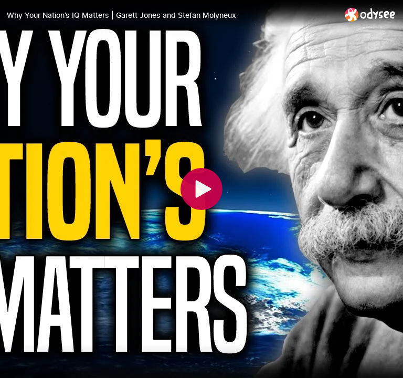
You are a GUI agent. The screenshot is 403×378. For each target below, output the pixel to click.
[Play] (201, 189)
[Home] (370, 14)
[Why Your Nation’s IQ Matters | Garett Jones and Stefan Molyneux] (171, 15)
